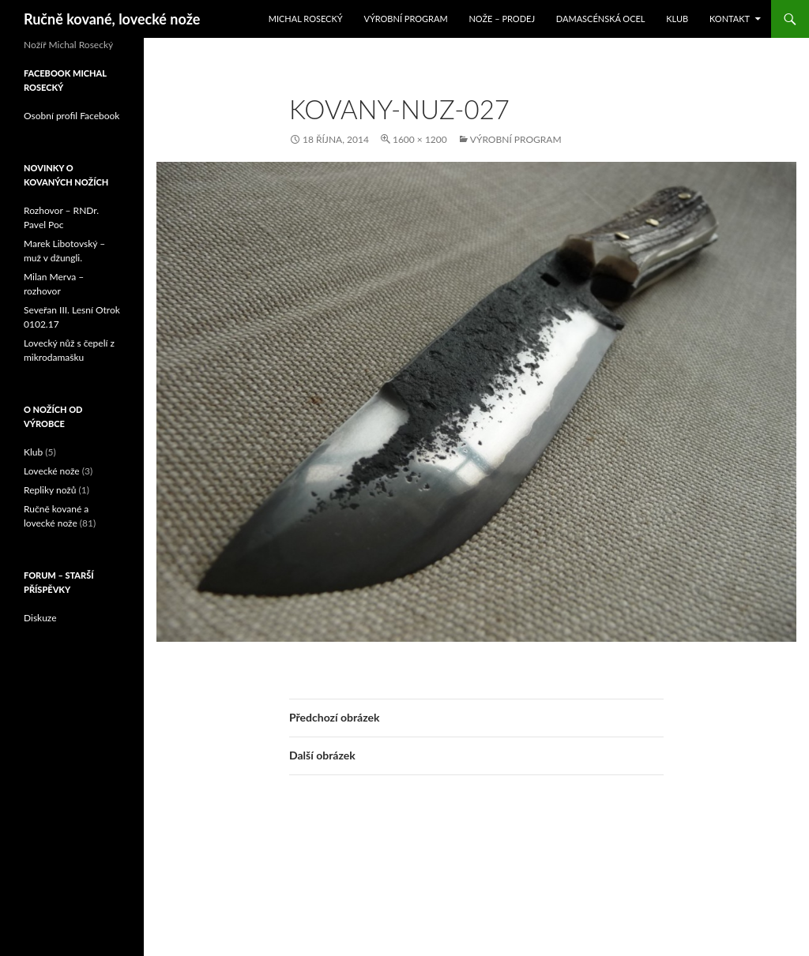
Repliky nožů (50, 490)
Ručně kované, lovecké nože (112, 19)
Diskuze (40, 618)
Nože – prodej (501, 18)
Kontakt (729, 18)
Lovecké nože (52, 471)
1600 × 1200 (420, 139)
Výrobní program (405, 18)
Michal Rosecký (306, 18)
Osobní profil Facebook (71, 116)
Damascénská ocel (600, 18)
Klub (677, 18)
